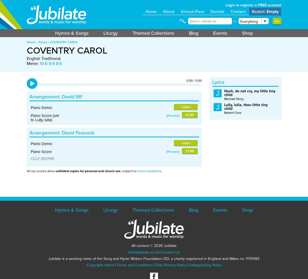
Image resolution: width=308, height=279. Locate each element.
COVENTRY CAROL (64, 42)
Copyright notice (100, 265)
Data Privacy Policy (171, 265)
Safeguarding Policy (205, 265)
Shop (247, 33)
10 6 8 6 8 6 (51, 63)
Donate (217, 11)
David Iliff (72, 97)
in (235, 21)
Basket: (265, 11)
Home (151, 11)
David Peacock (78, 133)
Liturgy (110, 33)
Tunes (42, 42)
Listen (185, 107)
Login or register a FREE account (253, 5)
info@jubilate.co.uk (143, 252)
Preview (173, 115)
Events (220, 33)
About (168, 11)
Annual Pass (192, 11)
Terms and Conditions (135, 265)
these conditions (149, 171)
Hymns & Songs (72, 33)
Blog (193, 33)
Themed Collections (153, 33)
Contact (238, 11)
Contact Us (170, 252)
